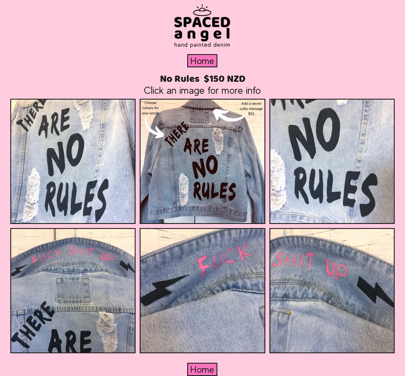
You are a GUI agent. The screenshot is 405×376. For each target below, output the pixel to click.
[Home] (202, 60)
